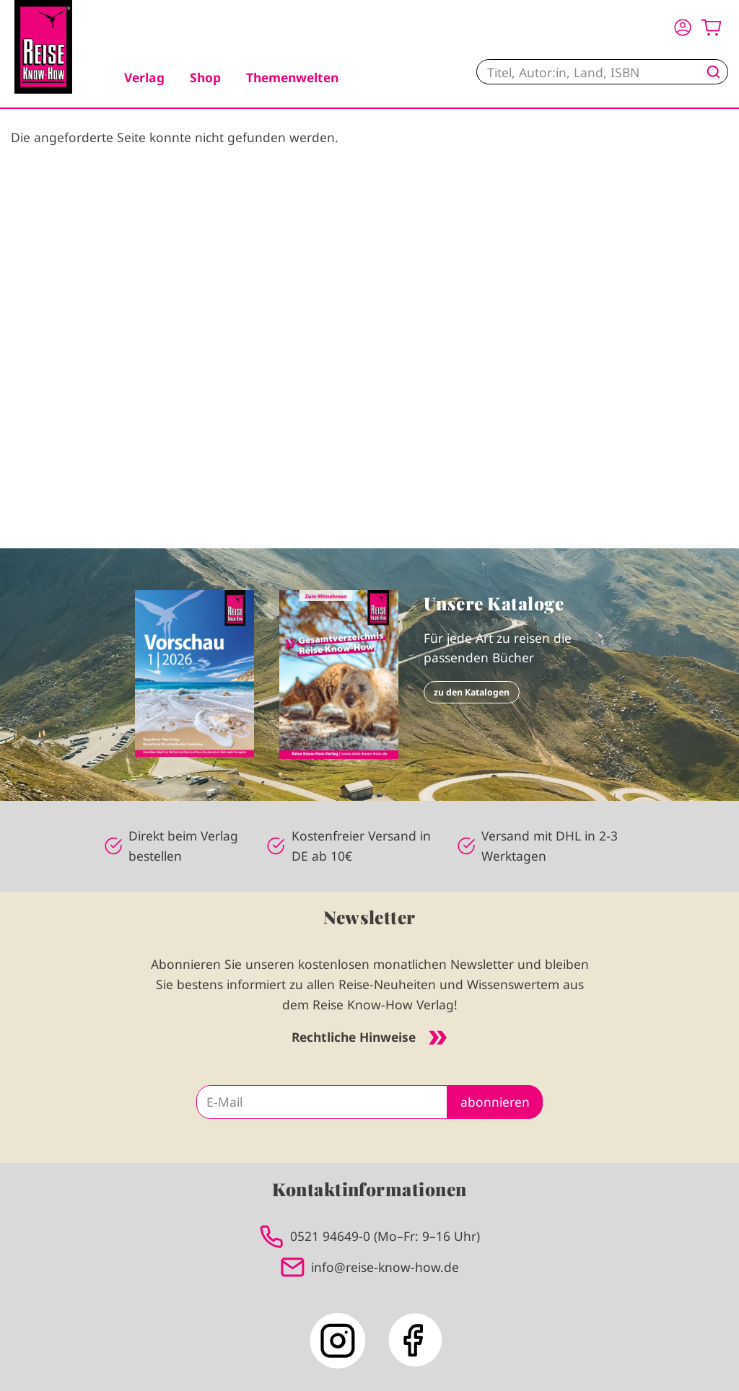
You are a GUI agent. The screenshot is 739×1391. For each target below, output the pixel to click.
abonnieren (495, 1101)
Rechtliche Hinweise (369, 1036)
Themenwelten (292, 77)
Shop (205, 77)
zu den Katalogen (472, 692)
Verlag (144, 77)
